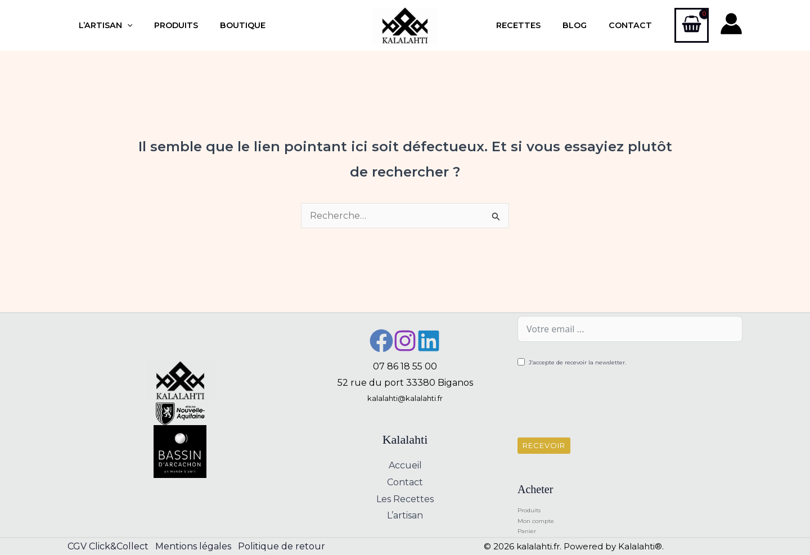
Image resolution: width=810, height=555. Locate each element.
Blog (584, 25)
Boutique (228, 25)
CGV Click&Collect (108, 546)
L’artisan (102, 25)
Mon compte (536, 521)
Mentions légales (195, 546)
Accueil (405, 465)
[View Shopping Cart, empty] (691, 25)
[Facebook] (381, 341)
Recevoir (544, 445)
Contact (633, 25)
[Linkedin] (428, 341)
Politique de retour (286, 546)
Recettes (533, 25)
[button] (124, 25)
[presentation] (603, 404)
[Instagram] (405, 341)
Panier (527, 531)
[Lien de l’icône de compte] (731, 23)
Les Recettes (405, 499)
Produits (168, 25)
